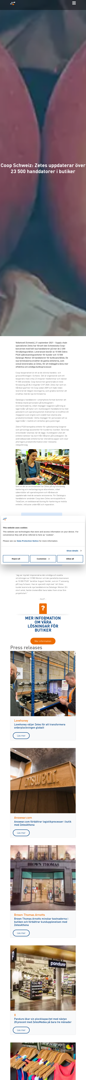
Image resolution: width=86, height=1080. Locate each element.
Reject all (16, 559)
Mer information (43, 641)
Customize (43, 559)
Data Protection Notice (28, 541)
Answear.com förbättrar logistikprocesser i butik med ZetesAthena (42, 823)
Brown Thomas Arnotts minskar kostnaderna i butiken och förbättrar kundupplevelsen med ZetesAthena (41, 921)
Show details (72, 551)
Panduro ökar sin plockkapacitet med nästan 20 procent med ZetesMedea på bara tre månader (42, 1020)
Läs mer (21, 735)
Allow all (70, 559)
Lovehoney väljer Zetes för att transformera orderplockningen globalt (39, 726)
